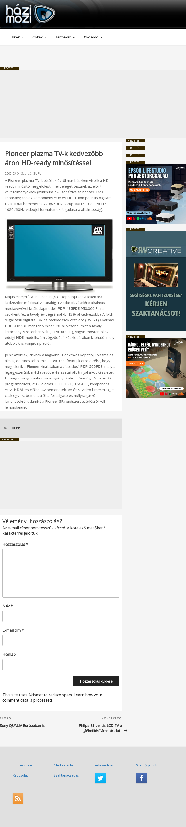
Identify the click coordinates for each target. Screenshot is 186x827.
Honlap (9, 654)
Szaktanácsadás (66, 775)
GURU (37, 173)
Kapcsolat (20, 775)
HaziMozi (23, 5)
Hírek (18, 37)
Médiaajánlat (64, 765)
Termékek (65, 37)
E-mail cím (13, 630)
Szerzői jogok (146, 765)
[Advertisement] (93, 104)
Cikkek (39, 37)
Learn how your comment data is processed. (52, 697)
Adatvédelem (105, 765)
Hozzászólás (15, 544)
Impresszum (22, 765)
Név (7, 606)
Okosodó (93, 37)
